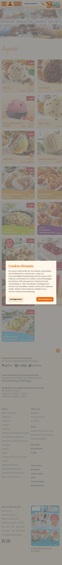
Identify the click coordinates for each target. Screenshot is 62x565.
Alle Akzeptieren (45, 299)
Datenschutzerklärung (25, 291)
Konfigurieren (16, 299)
